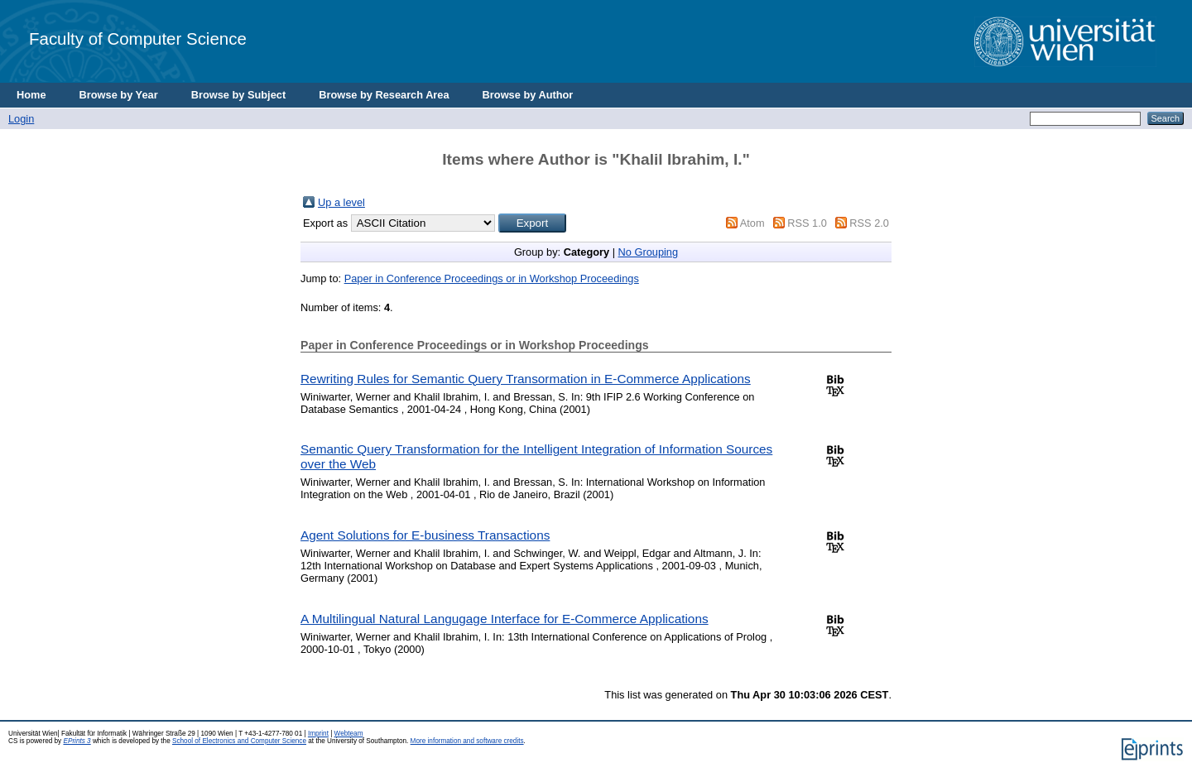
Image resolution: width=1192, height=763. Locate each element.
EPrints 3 (76, 741)
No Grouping (648, 252)
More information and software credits (467, 741)
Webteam (348, 733)
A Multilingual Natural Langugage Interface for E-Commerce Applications (504, 619)
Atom (752, 223)
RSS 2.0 (869, 223)
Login (21, 119)
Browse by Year (118, 95)
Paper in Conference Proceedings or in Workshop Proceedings (491, 278)
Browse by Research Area (384, 95)
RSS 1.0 (807, 223)
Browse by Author (528, 95)
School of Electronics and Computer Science (239, 741)
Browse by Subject (238, 95)
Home (31, 95)
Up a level (341, 202)
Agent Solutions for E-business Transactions (425, 535)
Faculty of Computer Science (138, 38)
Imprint (318, 733)
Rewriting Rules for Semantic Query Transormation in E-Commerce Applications (525, 379)
